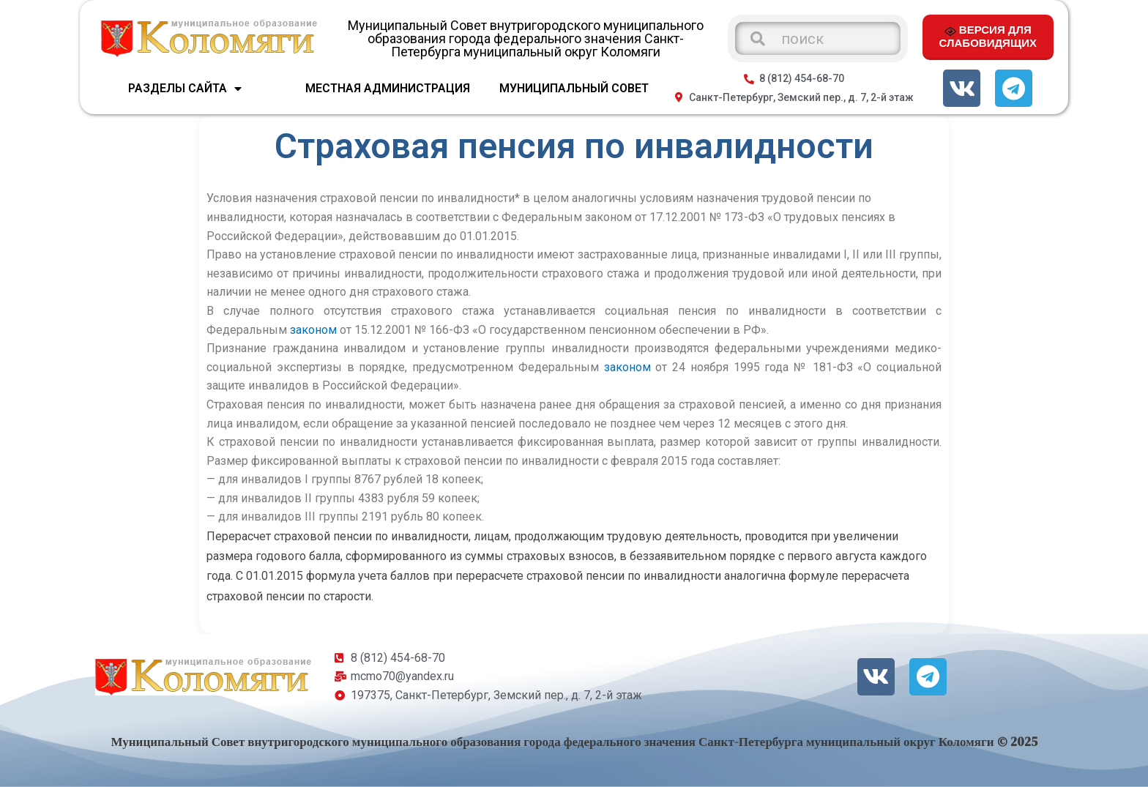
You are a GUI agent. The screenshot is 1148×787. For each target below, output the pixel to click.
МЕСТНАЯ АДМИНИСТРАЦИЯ (387, 88)
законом (313, 330)
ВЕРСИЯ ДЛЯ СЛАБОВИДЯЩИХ (988, 35)
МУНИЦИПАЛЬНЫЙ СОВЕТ (574, 88)
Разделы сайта (185, 88)
